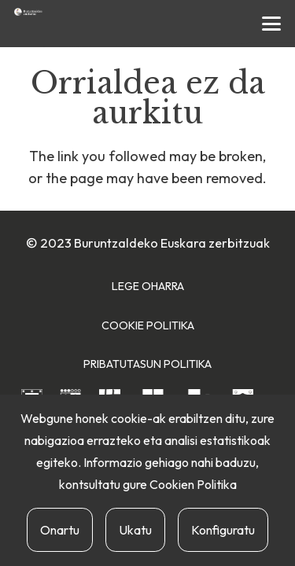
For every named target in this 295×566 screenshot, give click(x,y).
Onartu (59, 530)
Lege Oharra (148, 286)
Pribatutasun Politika (147, 364)
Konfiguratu (223, 530)
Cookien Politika (193, 484)
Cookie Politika (147, 325)
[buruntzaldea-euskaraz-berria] (28, 12)
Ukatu (135, 530)
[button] (272, 23)
